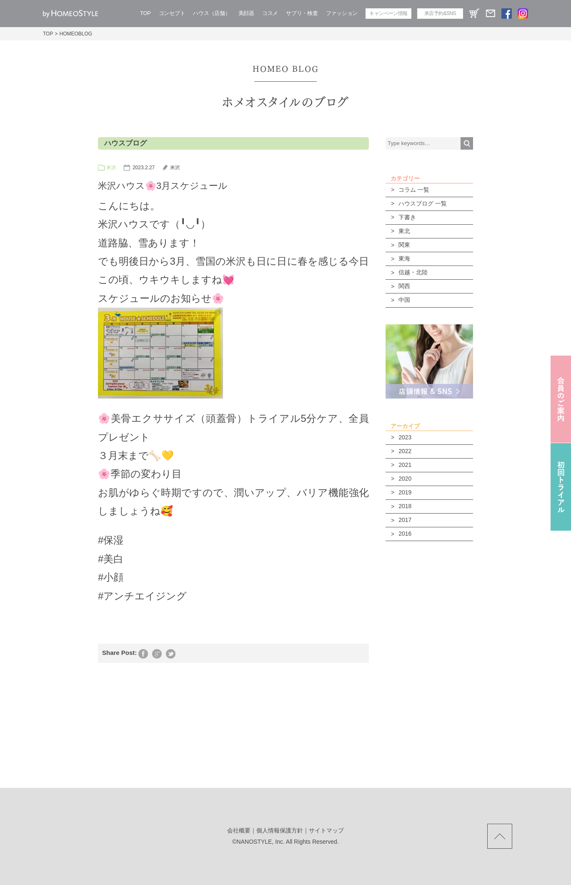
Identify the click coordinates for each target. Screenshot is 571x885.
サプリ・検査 (302, 13)
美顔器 (246, 13)
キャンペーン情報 (388, 13)
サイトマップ (326, 830)
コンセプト (172, 13)
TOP (145, 13)
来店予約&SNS (440, 13)
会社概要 (238, 830)
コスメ (270, 13)
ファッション (342, 13)
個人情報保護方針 (279, 830)
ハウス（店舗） (211, 13)
